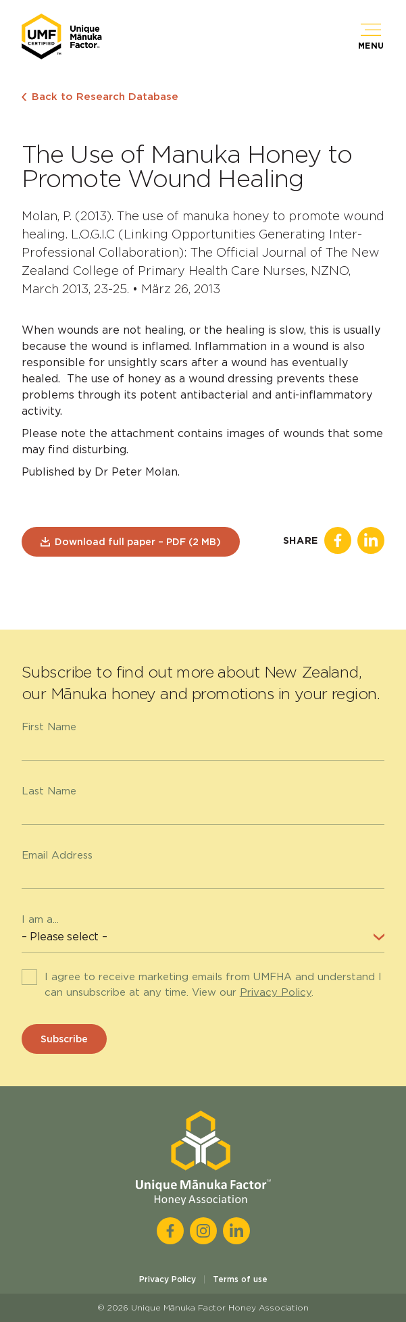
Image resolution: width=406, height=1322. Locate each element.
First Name (49, 727)
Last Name (49, 791)
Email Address (57, 855)
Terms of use (240, 1279)
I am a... (40, 919)
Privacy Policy (275, 992)
